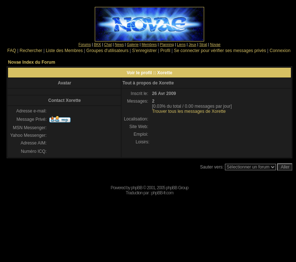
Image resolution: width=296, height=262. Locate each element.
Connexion (279, 50)
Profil (165, 50)
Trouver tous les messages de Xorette (189, 111)
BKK (97, 45)
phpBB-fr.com (162, 192)
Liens (181, 45)
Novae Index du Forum (31, 62)
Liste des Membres (64, 50)
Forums (84, 45)
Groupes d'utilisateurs (107, 50)
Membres (149, 45)
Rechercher (31, 50)
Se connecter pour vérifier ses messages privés (220, 50)
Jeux (192, 45)
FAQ (11, 50)
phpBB (136, 187)
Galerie (133, 45)
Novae (215, 45)
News (119, 45)
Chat (108, 45)
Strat (203, 45)
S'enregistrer (144, 50)
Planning (167, 45)
